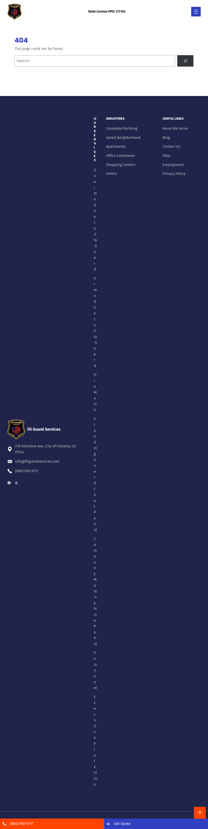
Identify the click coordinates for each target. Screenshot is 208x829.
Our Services (95, 139)
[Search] (185, 60)
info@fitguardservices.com (37, 461)
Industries (115, 118)
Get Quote (122, 823)
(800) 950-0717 (26, 471)
